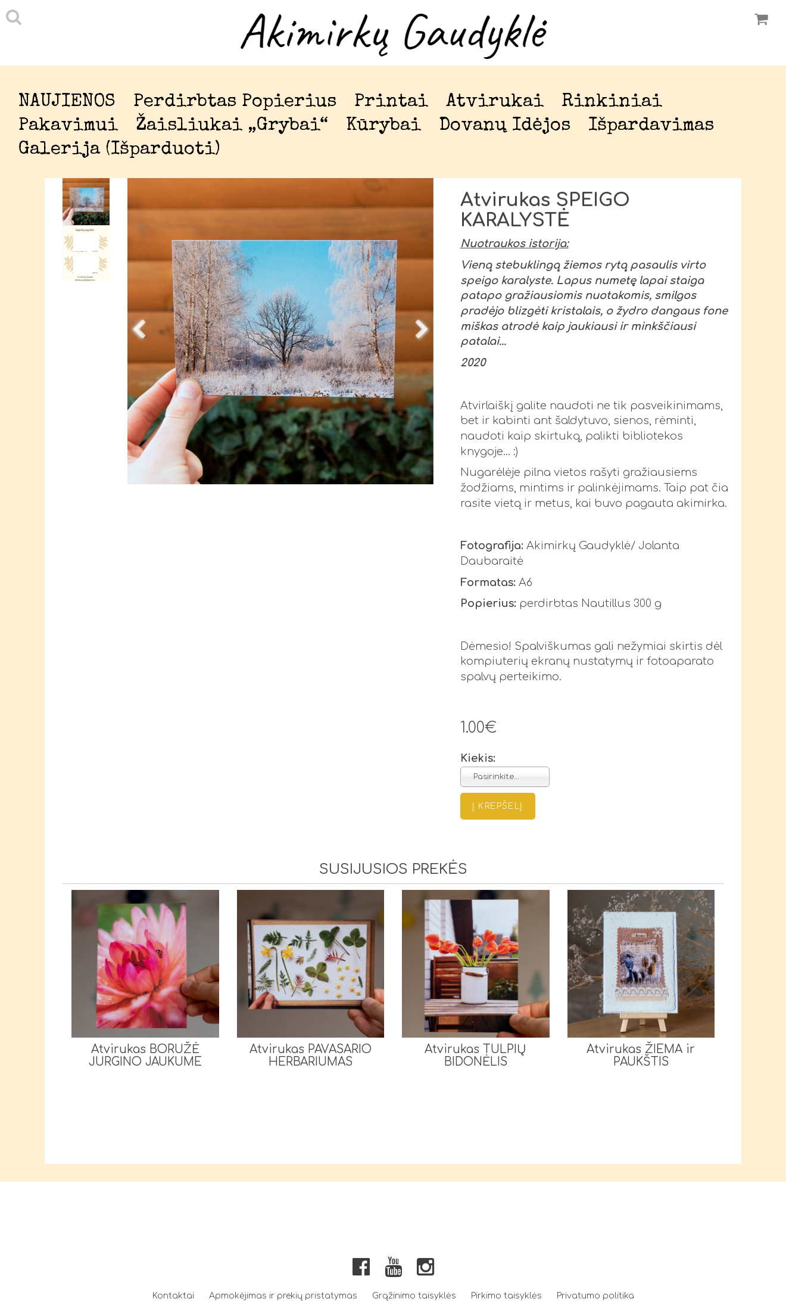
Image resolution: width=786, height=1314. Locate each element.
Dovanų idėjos (504, 126)
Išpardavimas (651, 126)
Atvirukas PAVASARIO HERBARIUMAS (310, 1055)
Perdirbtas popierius (234, 102)
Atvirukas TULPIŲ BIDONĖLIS (475, 1055)
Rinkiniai (612, 102)
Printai (391, 102)
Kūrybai (383, 126)
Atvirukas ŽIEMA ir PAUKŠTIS (641, 1055)
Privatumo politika (595, 1295)
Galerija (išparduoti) (119, 150)
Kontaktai (173, 1295)
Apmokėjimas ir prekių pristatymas (283, 1295)
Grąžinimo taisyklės (414, 1295)
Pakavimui (68, 126)
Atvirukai (495, 102)
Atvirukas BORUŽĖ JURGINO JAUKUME (145, 1055)
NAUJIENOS (67, 102)
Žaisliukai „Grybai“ (232, 126)
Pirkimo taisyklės (506, 1295)
